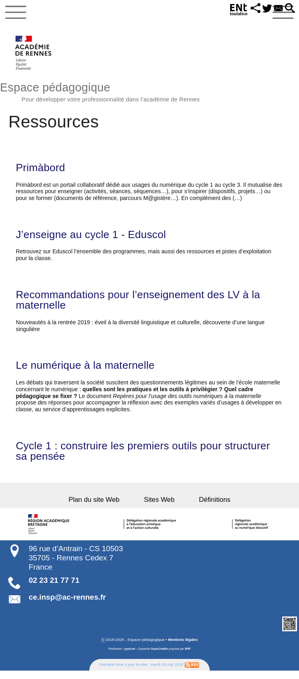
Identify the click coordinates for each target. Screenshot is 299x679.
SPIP (189, 657)
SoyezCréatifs (160, 657)
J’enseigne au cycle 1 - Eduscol (96, 238)
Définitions (206, 507)
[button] (250, 9)
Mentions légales (183, 648)
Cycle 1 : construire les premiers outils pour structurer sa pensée (126, 458)
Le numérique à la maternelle (90, 371)
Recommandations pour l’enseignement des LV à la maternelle (147, 305)
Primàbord (42, 170)
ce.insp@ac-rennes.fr (67, 605)
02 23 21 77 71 (54, 588)
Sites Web (159, 507)
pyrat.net (129, 657)
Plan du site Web (103, 507)
